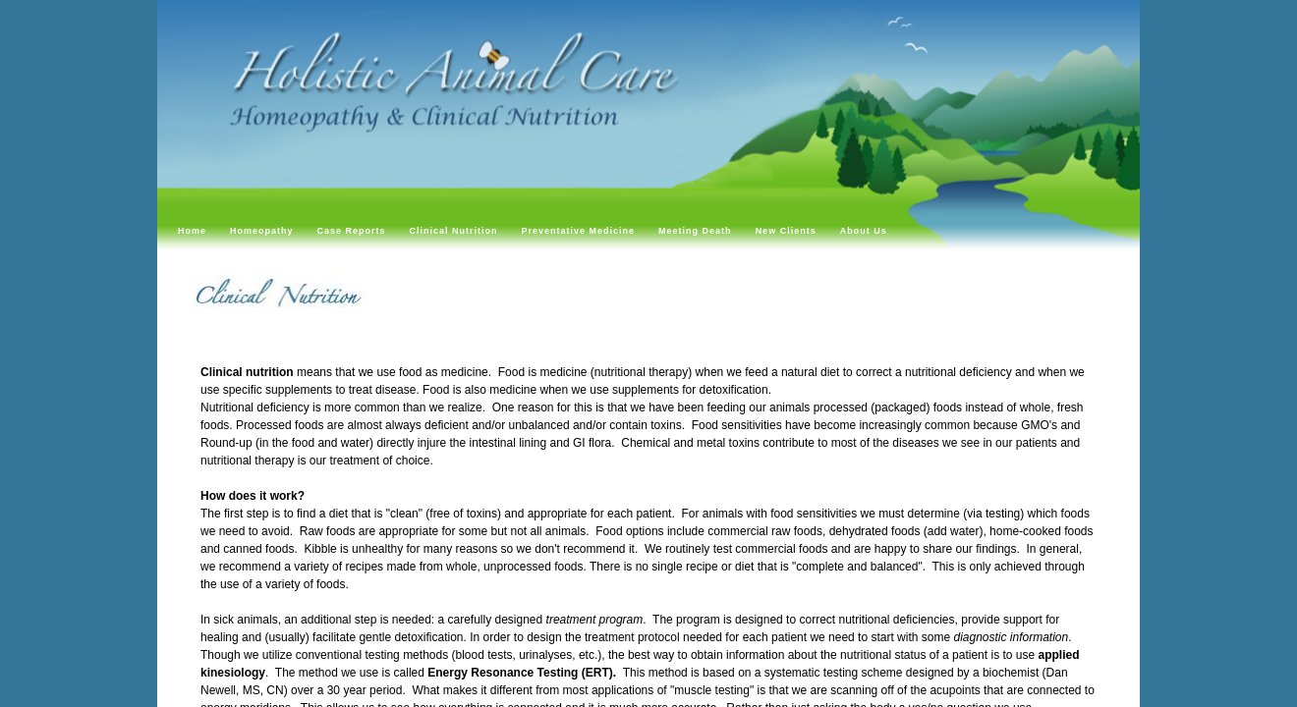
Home (192, 231)
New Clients (786, 231)
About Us (863, 231)
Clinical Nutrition (454, 231)
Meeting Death (695, 231)
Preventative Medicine (579, 231)
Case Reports (351, 231)
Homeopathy (262, 231)
